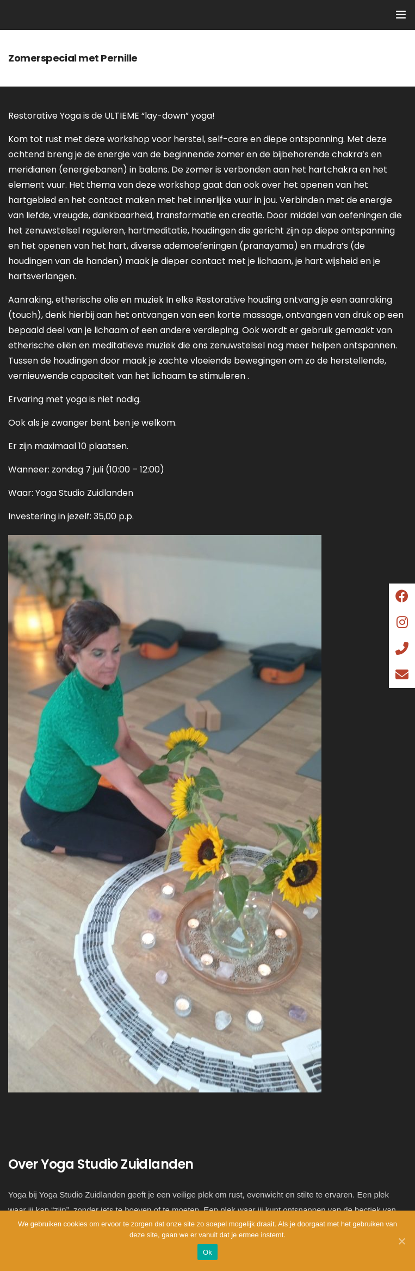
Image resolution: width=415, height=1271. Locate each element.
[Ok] (401, 1241)
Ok (207, 1252)
